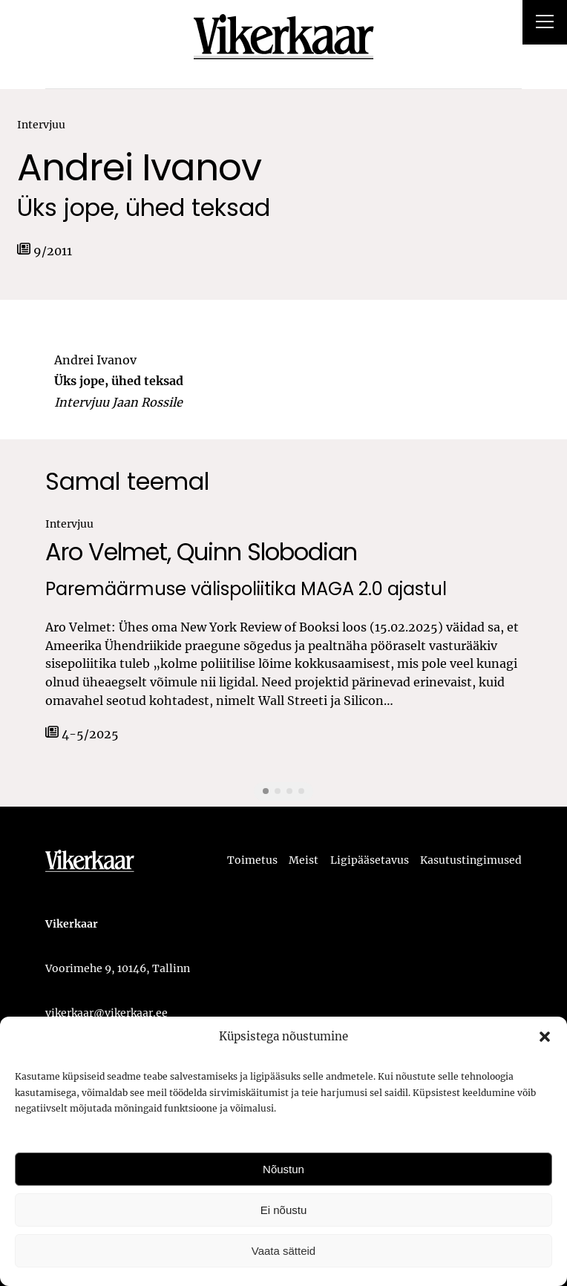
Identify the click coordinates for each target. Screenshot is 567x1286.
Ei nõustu (283, 1210)
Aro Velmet (106, 552)
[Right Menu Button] (545, 24)
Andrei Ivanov (139, 168)
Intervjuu (41, 124)
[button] (544, 1036)
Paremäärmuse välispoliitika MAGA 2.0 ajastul (246, 589)
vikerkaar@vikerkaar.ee (106, 1013)
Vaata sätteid (283, 1250)
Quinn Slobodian (267, 552)
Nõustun (283, 1169)
